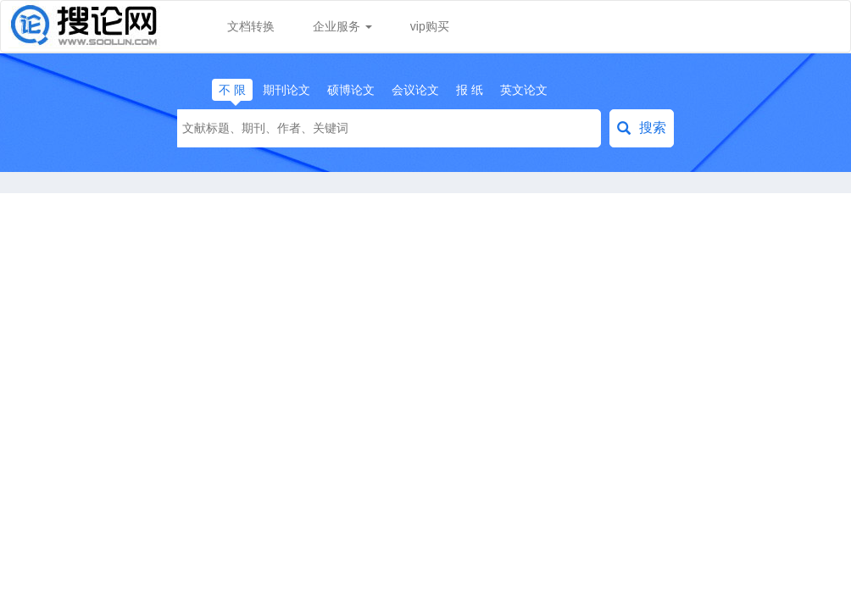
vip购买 (429, 26)
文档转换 (251, 26)
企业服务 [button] (342, 26)
